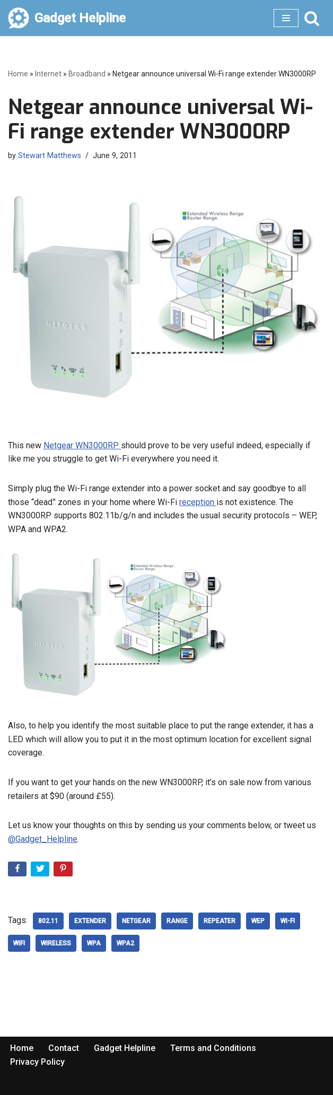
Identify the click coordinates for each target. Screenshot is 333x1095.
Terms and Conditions (213, 1048)
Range (177, 921)
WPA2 (125, 943)
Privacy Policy (37, 1062)
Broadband (87, 73)
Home (18, 73)
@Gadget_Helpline (42, 839)
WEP (258, 921)
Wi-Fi (288, 921)
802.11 (48, 921)
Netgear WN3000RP (82, 445)
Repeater (219, 921)
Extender (90, 921)
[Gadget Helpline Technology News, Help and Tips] (67, 18)
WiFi (19, 943)
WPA (94, 943)
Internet (48, 73)
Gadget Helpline (124, 1048)
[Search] (312, 18)
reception (197, 502)
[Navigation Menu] (286, 18)
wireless (56, 943)
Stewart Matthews (49, 155)
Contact (63, 1048)
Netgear (136, 921)
